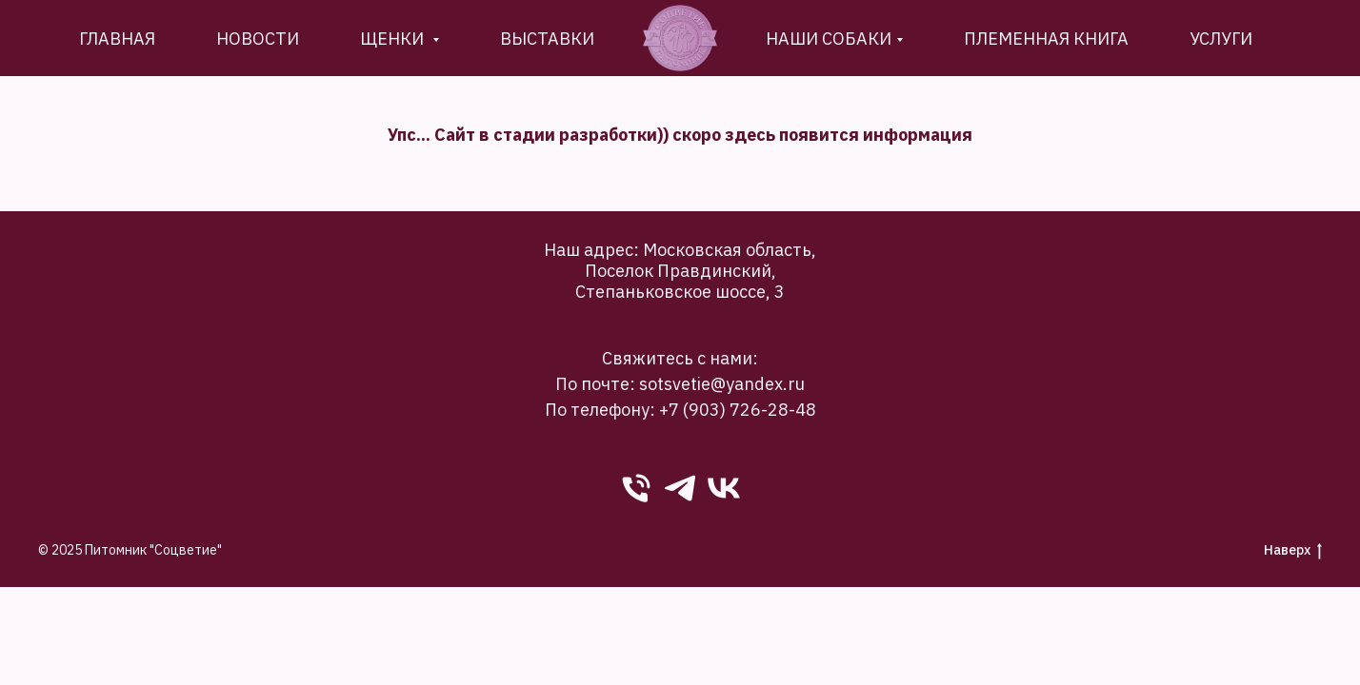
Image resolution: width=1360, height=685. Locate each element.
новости (257, 38)
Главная (117, 38)
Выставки (547, 38)
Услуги (1221, 38)
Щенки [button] (394, 38)
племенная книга (1046, 38)
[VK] (724, 488)
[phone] (636, 488)
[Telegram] (680, 488)
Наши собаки (828, 38)
